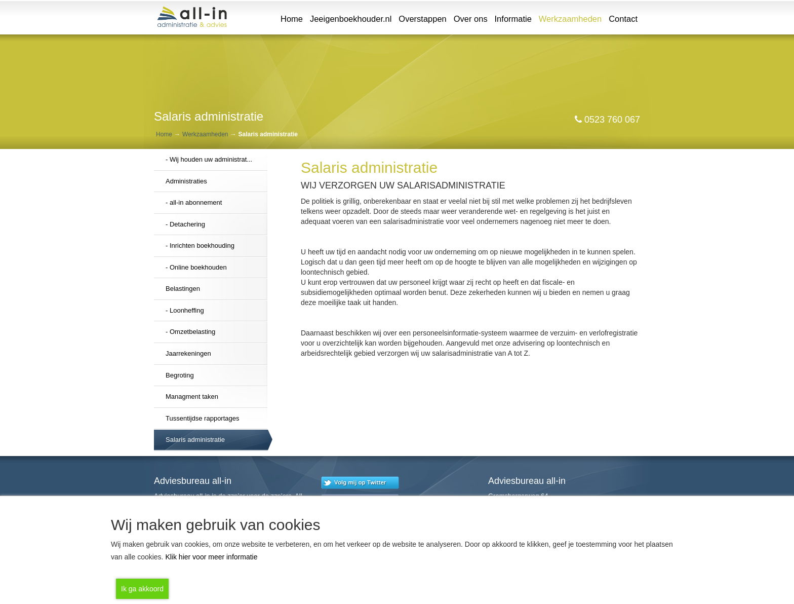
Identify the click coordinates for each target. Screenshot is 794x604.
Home (292, 18)
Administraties (186, 181)
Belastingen (183, 288)
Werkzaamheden (571, 18)
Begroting (180, 375)
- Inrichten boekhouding (200, 245)
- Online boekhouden (196, 267)
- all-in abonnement (194, 202)
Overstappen (422, 18)
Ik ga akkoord (142, 589)
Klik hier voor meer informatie (211, 557)
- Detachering (185, 224)
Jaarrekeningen (188, 353)
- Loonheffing (185, 310)
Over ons (471, 18)
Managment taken (192, 396)
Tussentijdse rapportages (203, 418)
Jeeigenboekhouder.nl (350, 18)
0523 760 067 (607, 120)
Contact (623, 18)
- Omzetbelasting (190, 331)
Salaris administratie (195, 439)
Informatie (513, 18)
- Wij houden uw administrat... (209, 159)
